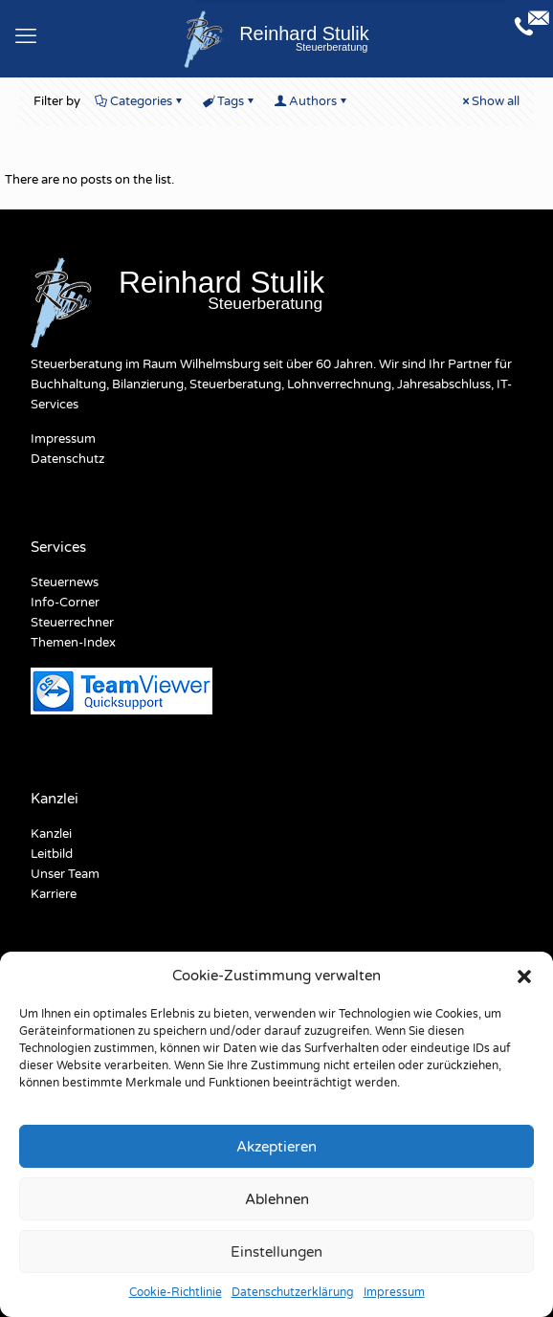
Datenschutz (67, 459)
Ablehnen (277, 1199)
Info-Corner (65, 602)
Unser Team (65, 874)
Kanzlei (51, 834)
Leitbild (52, 854)
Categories (140, 101)
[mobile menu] (26, 36)
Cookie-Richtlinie (175, 1292)
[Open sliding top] (529, 24)
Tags (229, 101)
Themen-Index (73, 642)
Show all (489, 101)
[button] (524, 976)
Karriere (54, 894)
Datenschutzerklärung (293, 1292)
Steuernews (65, 582)
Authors (311, 101)
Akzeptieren (276, 1146)
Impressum (394, 1292)
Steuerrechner (72, 622)
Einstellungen (276, 1252)
